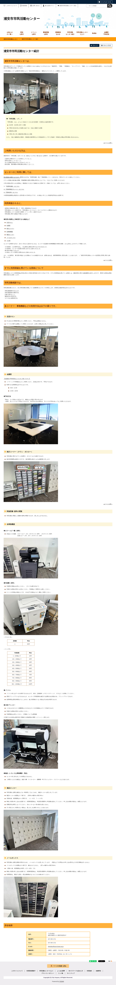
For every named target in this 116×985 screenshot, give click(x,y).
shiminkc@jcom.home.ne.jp (55, 946)
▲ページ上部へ (107, 143)
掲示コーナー (10, 228)
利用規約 (89, 971)
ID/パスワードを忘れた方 (76, 971)
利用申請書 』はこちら (12, 186)
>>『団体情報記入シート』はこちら (14, 189)
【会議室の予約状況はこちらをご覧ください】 (17, 378)
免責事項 (98, 971)
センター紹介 (70, 33)
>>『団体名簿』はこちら (11, 192)
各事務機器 (10, 231)
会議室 (8, 225)
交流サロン (10, 222)
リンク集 (60, 973)
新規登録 (24, 5)
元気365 (61, 981)
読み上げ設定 (107, 45)
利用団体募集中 (31, 971)
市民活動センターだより (82, 33)
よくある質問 (61, 971)
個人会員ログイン (49, 5)
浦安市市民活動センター (11, 39)
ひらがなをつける (106, 2)
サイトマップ (71, 973)
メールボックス (11, 237)
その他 (8, 240)
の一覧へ (10, 33)
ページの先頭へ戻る (59, 966)
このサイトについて (11, 5)
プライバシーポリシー (47, 973)
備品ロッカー (10, 234)
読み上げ (95, 45)
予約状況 (106, 33)
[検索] (109, 6)
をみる (58, 33)
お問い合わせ (36, 5)
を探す (22, 33)
